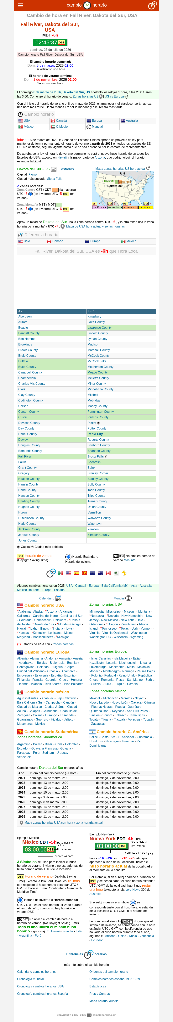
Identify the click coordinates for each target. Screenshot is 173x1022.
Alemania (36, 658)
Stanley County (98, 478)
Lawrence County (100, 327)
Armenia (65, 658)
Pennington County (101, 411)
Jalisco (69, 719)
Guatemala (144, 737)
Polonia (96, 675)
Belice (93, 737)
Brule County (27, 355)
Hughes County (28, 506)
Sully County (96, 484)
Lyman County (97, 338)
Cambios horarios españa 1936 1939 (114, 979)
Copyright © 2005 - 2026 (71, 1015)
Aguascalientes (27, 698)
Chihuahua (50, 711)
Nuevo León (120, 702)
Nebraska (97, 615)
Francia (37, 679)
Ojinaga (149, 702)
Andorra (50, 658)
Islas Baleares (73, 684)
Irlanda (24, 684)
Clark (21, 389)
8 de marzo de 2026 (47, 92)
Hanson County (28, 495)
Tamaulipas (137, 715)
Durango (51, 715)
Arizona (100, 157)
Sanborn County (99, 445)
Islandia (36, 684)
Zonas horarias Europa (108, 651)
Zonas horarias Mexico (107, 691)
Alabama (24, 611)
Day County (26, 428)
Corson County (28, 411)
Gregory (23, 473)
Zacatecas (98, 723)
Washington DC (100, 637)
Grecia (63, 679)
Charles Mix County (31, 383)
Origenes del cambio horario (108, 971)
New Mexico (109, 620)
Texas (125, 628)
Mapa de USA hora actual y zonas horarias (92, 226)
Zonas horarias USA (105, 604)
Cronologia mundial (30, 979)
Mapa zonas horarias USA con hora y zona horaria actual (60, 822)
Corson (23, 406)
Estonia (69, 675)
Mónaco (94, 671)
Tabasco (121, 715)
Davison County (29, 422)
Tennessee (109, 628)
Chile (58, 744)
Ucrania (132, 684)
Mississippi (113, 611)
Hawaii (62, 157)
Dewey (23, 439)
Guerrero (42, 719)
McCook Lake (97, 361)
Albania (22, 658)
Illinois (44, 628)
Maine (68, 632)
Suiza (107, 684)
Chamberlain (27, 378)
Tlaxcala (119, 719)
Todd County (96, 490)
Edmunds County (30, 450)
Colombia (71, 744)
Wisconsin (121, 637)
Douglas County (29, 445)
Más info (129, 560)
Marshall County (99, 350)
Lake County (96, 322)
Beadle (23, 327)
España (59, 590)
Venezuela (24, 757)
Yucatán (148, 719)
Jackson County (29, 529)
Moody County (97, 406)
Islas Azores (53, 684)
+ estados (66, 169)
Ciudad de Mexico (29, 706)
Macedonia (116, 667)
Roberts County (98, 439)
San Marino (135, 679)
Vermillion (94, 512)
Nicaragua (113, 741)
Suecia (96, 684)
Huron (22, 512)
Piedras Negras (102, 706)
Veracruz (134, 719)
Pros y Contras (99, 993)
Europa (94, 120)
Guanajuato (25, 719)
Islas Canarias (101, 658)
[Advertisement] (124, 48)
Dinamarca (68, 671)
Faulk (22, 462)
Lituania (145, 662)
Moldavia (143, 667)
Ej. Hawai (53, 931)
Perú (36, 752)
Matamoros (25, 723)
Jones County (27, 540)
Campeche (53, 702)
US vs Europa (116, 96)
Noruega (128, 671)
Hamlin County (28, 484)
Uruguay (62, 752)
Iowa (69, 628)
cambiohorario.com (104, 1015)
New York (127, 620)
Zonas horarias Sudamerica (39, 737)
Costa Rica (108, 737)
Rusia (120, 679)
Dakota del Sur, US (76, 92)
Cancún (68, 702)
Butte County (27, 366)
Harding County (29, 501)
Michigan (63, 637)
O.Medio (59, 126)
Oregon (112, 624)
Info (20, 140)
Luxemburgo (98, 667)
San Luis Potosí (138, 711)
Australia (129, 120)
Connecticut (42, 620)
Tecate (93, 719)
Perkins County (98, 417)
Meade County (98, 372)
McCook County (99, 355)
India (79, 931)
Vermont (146, 628)
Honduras (96, 741)
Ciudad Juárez (54, 706)
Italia (136, 658)
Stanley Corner (98, 473)
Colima (38, 715)
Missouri (130, 611)
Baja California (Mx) (115, 585)
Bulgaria (57, 667)
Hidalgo (56, 719)
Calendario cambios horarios (36, 971)
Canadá (58, 120)
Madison (93, 344)
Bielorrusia (57, 662)
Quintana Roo (98, 711)
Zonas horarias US (85, 96)
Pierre (33, 174)
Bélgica (42, 662)
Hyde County (27, 523)
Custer (22, 417)
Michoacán (110, 698)
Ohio (140, 620)
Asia (134, 585)
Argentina (23, 744)
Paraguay (23, 752)
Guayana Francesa (44, 748)
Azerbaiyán (26, 662)
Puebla (120, 706)
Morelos (126, 698)
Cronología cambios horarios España (42, 993)
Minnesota (96, 611)
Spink (91, 467)
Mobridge (94, 400)
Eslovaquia (24, 675)
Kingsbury (94, 316)
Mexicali (95, 698)
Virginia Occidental (115, 632)
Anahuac (47, 698)
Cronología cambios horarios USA (40, 986)
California (23, 615)
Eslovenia (41, 675)
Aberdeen (25, 316)
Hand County (27, 490)
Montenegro (111, 671)
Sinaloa (94, 715)
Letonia (111, 662)
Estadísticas (97, 986)
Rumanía (107, 679)
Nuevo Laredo (99, 702)
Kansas (23, 632)
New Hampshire (132, 615)
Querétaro (134, 706)
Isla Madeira (121, 658)
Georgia (75, 624)
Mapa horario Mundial (104, 1001)
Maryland (23, 637)
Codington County (30, 400)
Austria (78, 658)
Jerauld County (28, 534)
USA (24, 120)
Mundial (94, 126)
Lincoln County (98, 333)
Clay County (26, 394)
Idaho (34, 628)
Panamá (128, 741)
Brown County (28, 350)
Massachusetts (43, 637)
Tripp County (96, 495)
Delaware (59, 620)
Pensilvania (128, 624)
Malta (131, 667)
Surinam (48, 752)
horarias (101, 954)
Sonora (107, 715)
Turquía (119, 684)
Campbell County (30, 372)
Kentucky (39, 632)
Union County (97, 506)
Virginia (94, 632)
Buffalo (23, 361)
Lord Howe (132, 889)
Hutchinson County (31, 518)
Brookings (25, 344)
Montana (144, 611)
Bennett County (28, 333)
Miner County (97, 383)
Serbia (149, 679)
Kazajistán (96, 662)
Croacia (52, 671)
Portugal (110, 675)
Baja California (66, 698)
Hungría (76, 679)
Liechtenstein (128, 662)
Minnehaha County (100, 389)
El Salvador (126, 737)
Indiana (58, 628)
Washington (139, 632)
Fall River (24, 456)
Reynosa (118, 711)
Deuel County (27, 434)
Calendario (46, 598)
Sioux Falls (54, 178)
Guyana (65, 748)
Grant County (27, 467)
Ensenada (67, 715)
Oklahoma (96, 624)
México (26, 126)
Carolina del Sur (71, 615)
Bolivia (37, 744)
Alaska (38, 611)
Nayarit (139, 698)
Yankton (93, 529)
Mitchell (93, 394)
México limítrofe (28, 590)
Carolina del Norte (45, 615)
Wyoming (136, 637)
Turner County (97, 501)
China (122, 936)
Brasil (49, 744)
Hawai (21, 628)
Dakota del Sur (29, 169)
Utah (135, 628)
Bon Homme (26, 338)
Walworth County (99, 518)
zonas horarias (63, 644)
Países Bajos (146, 671)
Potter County (97, 428)
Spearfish (94, 462)
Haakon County (28, 478)
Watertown (95, 523)
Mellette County (98, 378)
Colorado (25, 620)
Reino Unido (126, 675)
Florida (63, 624)
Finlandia (23, 679)
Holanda (43, 667)
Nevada (113, 615)
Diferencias (74, 954)
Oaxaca (136, 702)
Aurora (23, 322)
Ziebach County (98, 534)
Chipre (70, 667)
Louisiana (55, 632)
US (47, 169)
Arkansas (66, 611)
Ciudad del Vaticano (31, 671)
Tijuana (106, 719)
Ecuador (23, 748)
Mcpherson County (100, 366)
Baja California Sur (30, 702)
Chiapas (34, 711)
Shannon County (99, 450)
